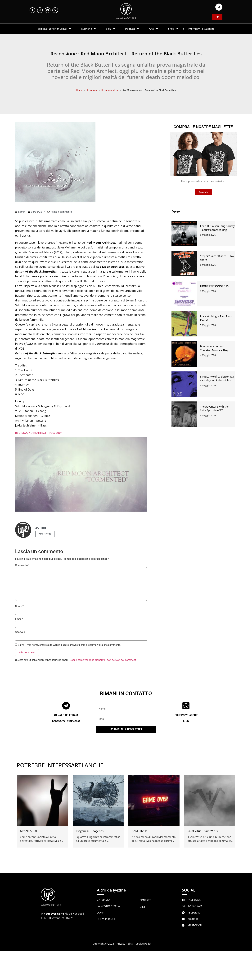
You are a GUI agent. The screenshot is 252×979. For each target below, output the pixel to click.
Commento (22, 565)
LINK (186, 720)
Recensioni (91, 90)
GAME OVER (139, 831)
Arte (153, 29)
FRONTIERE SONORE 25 (214, 286)
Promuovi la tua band (201, 28)
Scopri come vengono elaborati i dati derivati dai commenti (103, 659)
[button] (218, 7)
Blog (110, 29)
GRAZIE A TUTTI (30, 831)
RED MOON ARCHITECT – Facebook (38, 433)
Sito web (20, 632)
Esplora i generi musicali (54, 29)
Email (19, 619)
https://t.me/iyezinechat (66, 720)
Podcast (132, 29)
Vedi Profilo (44, 533)
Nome (19, 606)
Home (79, 90)
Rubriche (88, 29)
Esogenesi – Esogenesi (90, 831)
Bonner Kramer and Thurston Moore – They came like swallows (214, 350)
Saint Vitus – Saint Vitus (203, 831)
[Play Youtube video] (81, 474)
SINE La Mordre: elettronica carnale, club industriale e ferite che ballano (217, 380)
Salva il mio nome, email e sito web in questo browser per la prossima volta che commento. (69, 645)
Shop (173, 29)
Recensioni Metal (109, 90)
